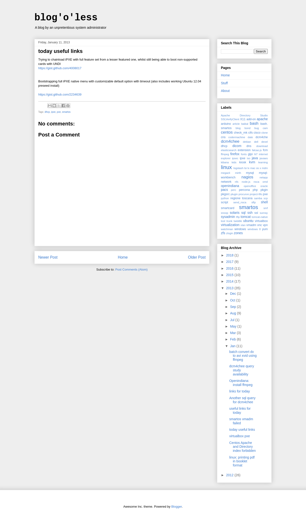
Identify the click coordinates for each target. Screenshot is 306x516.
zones (238, 233)
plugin (234, 194)
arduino (226, 123)
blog (237, 128)
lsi (245, 168)
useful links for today (240, 410)
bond (248, 128)
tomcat (246, 217)
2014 (230, 281)
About (225, 91)
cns (223, 137)
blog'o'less (66, 17)
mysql (250, 173)
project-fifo (256, 194)
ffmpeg (225, 154)
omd (265, 181)
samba (258, 198)
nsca (256, 181)
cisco (257, 132)
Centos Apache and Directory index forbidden (242, 447)
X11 (242, 119)
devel (264, 141)
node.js (246, 181)
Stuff (224, 83)
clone (264, 132)
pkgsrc (225, 194)
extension (244, 150)
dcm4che (262, 137)
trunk (229, 221)
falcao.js (257, 150)
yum (265, 229)
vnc (259, 225)
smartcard (227, 208)
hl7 (255, 154)
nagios (247, 177)
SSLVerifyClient (230, 119)
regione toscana (241, 198)
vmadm (251, 225)
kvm (252, 162)
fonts (244, 154)
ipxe (53, 112)
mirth (238, 172)
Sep (233, 307)
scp (266, 198)
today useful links (242, 429)
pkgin (264, 190)
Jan (233, 346)
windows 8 (254, 229)
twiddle (238, 221)
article (236, 123)
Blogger (176, 506)
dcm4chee (230, 141)
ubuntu (248, 221)
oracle (264, 186)
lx (248, 168)
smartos (66, 112)
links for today (239, 391)
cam (265, 128)
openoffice (250, 186)
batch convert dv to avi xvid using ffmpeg (243, 356)
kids (234, 162)
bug (256, 128)
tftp (238, 216)
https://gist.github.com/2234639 (60, 94)
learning (263, 162)
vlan (243, 225)
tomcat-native (260, 216)
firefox (234, 154)
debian (247, 141)
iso (248, 158)
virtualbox (261, 221)
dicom (236, 146)
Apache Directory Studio (244, 115)
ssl (256, 213)
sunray (264, 212)
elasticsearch (228, 150)
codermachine (236, 137)
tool (223, 221)
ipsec (235, 158)
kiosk (242, 162)
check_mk (240, 132)
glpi (250, 154)
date (250, 137)
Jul (232, 320)
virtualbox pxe (239, 436)
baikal (244, 123)
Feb (233, 339)
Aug (233, 313)
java (255, 158)
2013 (230, 288)
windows (240, 229)
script (224, 202)
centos (227, 132)
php (255, 190)
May (233, 326)
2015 (230, 275)
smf (265, 208)
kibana (225, 162)
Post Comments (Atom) (131, 269)
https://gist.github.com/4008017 (60, 68)
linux (226, 167)
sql (243, 213)
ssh (250, 213)
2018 (230, 255)
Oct (233, 300)
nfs (236, 181)
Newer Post (48, 257)
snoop (224, 212)
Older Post (197, 257)
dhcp (47, 112)
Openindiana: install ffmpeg (240, 383)
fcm (265, 150)
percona (244, 190)
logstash (238, 168)
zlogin (229, 233)
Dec (233, 293)
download (262, 146)
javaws (264, 158)
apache (262, 119)
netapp (264, 177)
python (225, 198)
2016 (230, 268)
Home (123, 257)
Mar (233, 333)
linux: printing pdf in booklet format (242, 461)
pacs (224, 190)
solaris (234, 213)
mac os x (255, 168)
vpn (265, 225)
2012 (230, 475)
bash (254, 123)
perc (233, 189)
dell (256, 141)
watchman (227, 229)
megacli (225, 172)
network (226, 181)
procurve (244, 194)
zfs (223, 233)
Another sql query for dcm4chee (242, 400)
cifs (250, 132)
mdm (265, 168)
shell (264, 202)
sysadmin (228, 217)
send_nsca (239, 202)
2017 (230, 262)
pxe (59, 112)
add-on (251, 119)
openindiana (230, 186)
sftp (253, 202)
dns (248, 146)
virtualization (230, 225)
